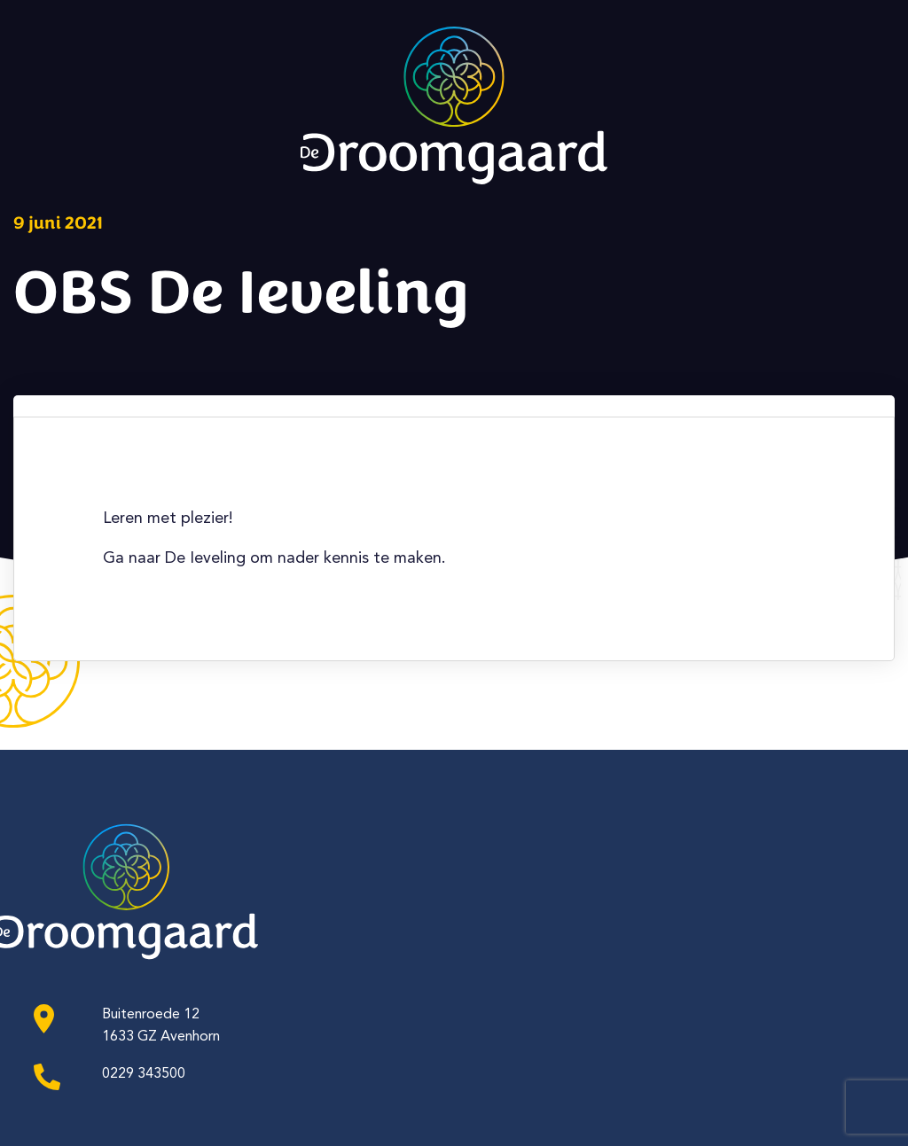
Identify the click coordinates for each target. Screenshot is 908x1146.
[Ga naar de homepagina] (454, 117)
